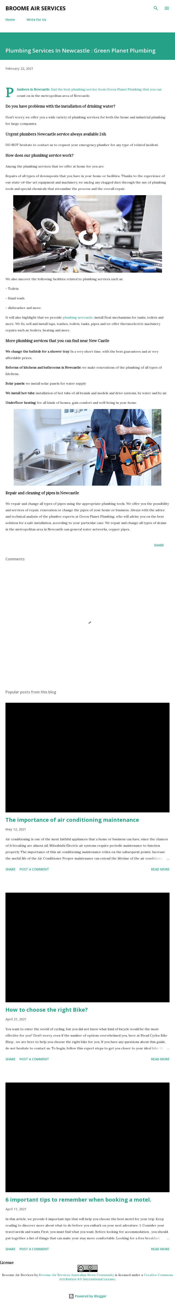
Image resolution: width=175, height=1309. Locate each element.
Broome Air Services (35, 8)
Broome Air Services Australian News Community (76, 1275)
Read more (160, 869)
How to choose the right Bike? (46, 1009)
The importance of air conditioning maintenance (72, 819)
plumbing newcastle (78, 317)
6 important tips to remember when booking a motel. (78, 1199)
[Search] (156, 8)
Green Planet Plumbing (124, 89)
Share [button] (159, 545)
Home (10, 19)
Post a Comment (34, 869)
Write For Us (36, 19)
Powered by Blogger (87, 1296)
